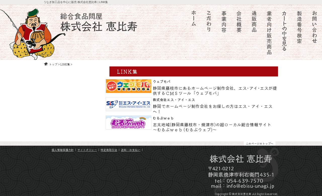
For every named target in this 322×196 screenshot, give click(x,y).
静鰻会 (5, 61)
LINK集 (65, 64)
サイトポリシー (87, 150)
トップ (53, 64)
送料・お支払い (130, 150)
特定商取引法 (109, 150)
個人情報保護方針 (63, 150)
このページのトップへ (259, 143)
